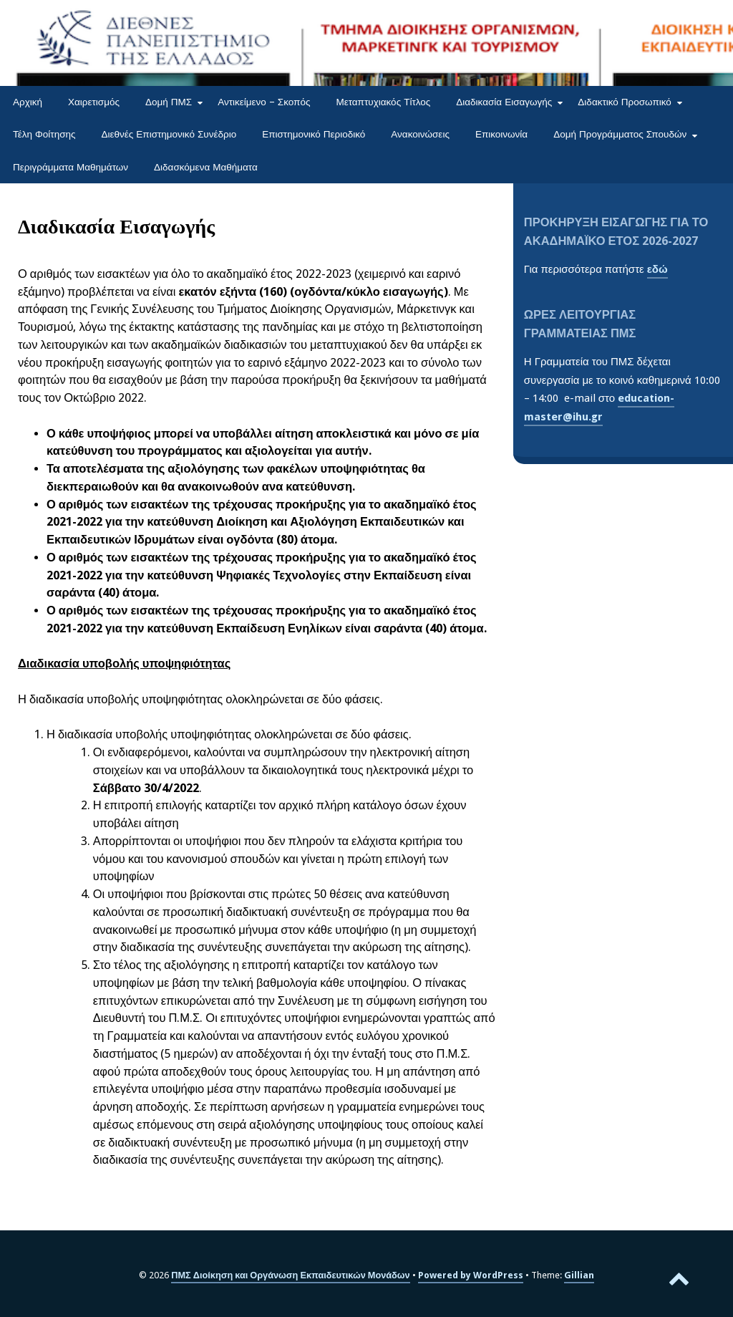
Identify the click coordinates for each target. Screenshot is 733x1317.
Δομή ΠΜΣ (168, 101)
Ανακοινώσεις (420, 134)
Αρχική (27, 101)
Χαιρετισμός (94, 101)
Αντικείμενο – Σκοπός (264, 101)
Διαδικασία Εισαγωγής (504, 101)
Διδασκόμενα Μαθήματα (206, 167)
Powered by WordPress (470, 1275)
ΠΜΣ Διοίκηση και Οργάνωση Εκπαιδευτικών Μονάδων (290, 1275)
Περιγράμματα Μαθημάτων (70, 167)
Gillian (579, 1275)
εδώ (657, 269)
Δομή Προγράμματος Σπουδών (619, 134)
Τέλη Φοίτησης (44, 134)
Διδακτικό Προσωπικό (624, 101)
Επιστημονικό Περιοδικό (313, 134)
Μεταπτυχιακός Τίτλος (383, 101)
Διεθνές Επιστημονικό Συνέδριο (169, 134)
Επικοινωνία (501, 134)
